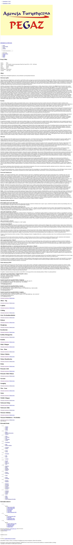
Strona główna (5, 53)
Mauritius (7, 469)
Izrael (6, 456)
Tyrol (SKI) (9, 511)
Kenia (6, 461)
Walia (6, 496)
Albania (6, 426)
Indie (6, 455)
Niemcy (6, 472)
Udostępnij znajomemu (4, 298)
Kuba (6, 464)
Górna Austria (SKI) (11, 508)
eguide (4, 54)
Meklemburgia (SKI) (11, 519)
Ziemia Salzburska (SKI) (11, 512)
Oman (6, 475)
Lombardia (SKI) (10, 525)
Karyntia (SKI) (10, 509)
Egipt (6, 444)
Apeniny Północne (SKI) (11, 523)
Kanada (6, 460)
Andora (6, 427)
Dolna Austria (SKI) (11, 507)
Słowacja (7, 483)
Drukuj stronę (11, 298)
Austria (6, 429)
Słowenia (7, 484)
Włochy (6, 498)
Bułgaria (6, 434)
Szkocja (6, 486)
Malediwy (7, 466)
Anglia (6, 428)
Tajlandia (7, 490)
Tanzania (7, 491)
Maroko (6, 468)
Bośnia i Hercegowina (9, 433)
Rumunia (7, 481)
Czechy (6, 440)
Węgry (6, 497)
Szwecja (6, 488)
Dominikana (7, 442)
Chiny (4, 56)
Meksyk (6, 470)
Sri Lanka (7, 485)
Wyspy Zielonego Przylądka (10, 499)
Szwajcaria (7, 487)
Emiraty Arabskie (8, 445)
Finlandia (7, 447)
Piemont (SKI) (10, 526)
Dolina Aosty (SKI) (10, 524)
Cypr (6, 438)
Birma (6, 431)
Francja (6, 448)
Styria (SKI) (9, 510)
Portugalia (7, 478)
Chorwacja (7, 437)
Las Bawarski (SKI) (11, 518)
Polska (6, 477)
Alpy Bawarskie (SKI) (11, 516)
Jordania (6, 458)
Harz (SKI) (9, 517)
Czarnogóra (7, 439)
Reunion (6, 480)
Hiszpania (7, 453)
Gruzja (6, 451)
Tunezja (6, 492)
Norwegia (7, 473)
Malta (6, 467)
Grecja (6, 450)
